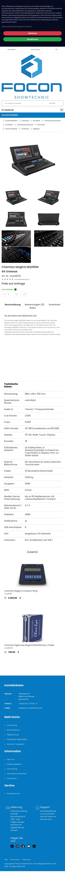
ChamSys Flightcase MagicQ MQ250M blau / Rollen (29, 645)
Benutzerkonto (13, 730)
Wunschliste (35, 49)
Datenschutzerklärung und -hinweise (17, 27)
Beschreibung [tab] (12, 304)
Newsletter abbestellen (17, 739)
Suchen (52, 103)
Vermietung (12, 769)
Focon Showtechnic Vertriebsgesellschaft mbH (36, 864)
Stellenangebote (14, 764)
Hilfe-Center (15, 859)
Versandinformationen (17, 774)
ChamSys (25, 121)
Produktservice (13, 793)
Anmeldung (12, 725)
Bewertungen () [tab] (34, 304)
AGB (6, 859)
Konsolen (41, 125)
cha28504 (8, 648)
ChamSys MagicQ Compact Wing (20, 590)
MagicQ (36, 129)
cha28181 (8, 593)
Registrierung (13, 735)
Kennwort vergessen (16, 744)
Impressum (12, 778)
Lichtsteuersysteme (52, 121)
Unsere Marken (11, 121)
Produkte (36, 121)
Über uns (11, 759)
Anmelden (12, 49)
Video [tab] (32, 307)
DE (56, 49)
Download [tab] (54, 304)
